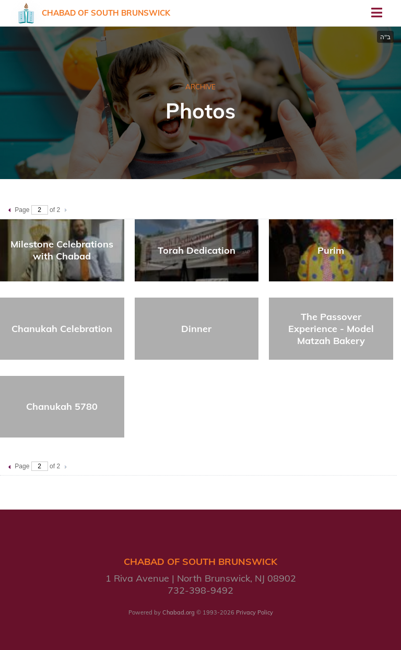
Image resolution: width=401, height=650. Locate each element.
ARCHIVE (200, 86)
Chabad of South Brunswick (106, 13)
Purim (330, 250)
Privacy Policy (254, 612)
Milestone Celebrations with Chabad (61, 250)
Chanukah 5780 (62, 406)
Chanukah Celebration (61, 329)
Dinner (196, 329)
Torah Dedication (196, 250)
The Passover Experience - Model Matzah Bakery (331, 329)
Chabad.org (178, 612)
